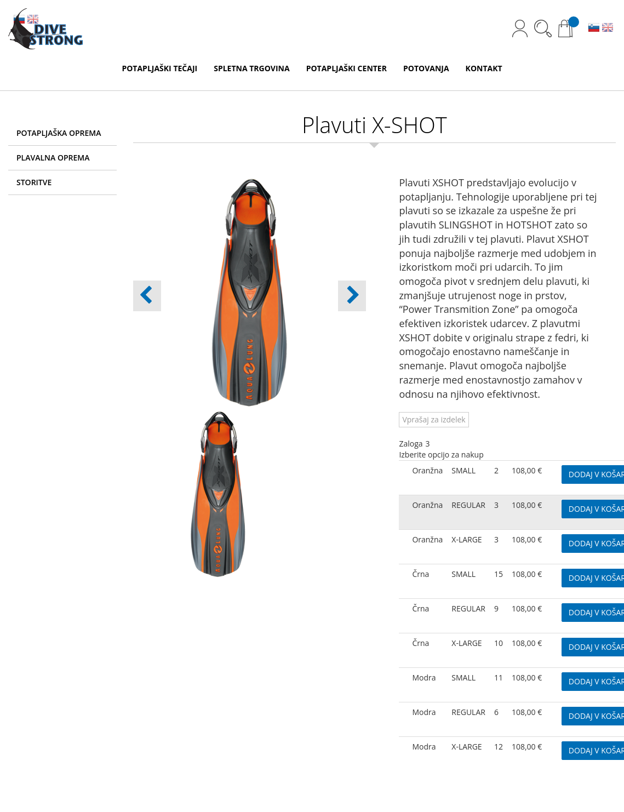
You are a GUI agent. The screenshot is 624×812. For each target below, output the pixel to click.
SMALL (463, 470)
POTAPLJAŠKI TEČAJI (159, 68)
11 (498, 677)
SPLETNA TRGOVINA (251, 68)
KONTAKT (484, 68)
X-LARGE (466, 539)
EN (607, 28)
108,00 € (527, 470)
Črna (420, 574)
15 (498, 574)
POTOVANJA (426, 68)
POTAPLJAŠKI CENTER (346, 68)
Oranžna (427, 470)
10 (498, 643)
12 (498, 746)
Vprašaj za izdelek (433, 419)
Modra (424, 677)
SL (593, 28)
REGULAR (468, 505)
